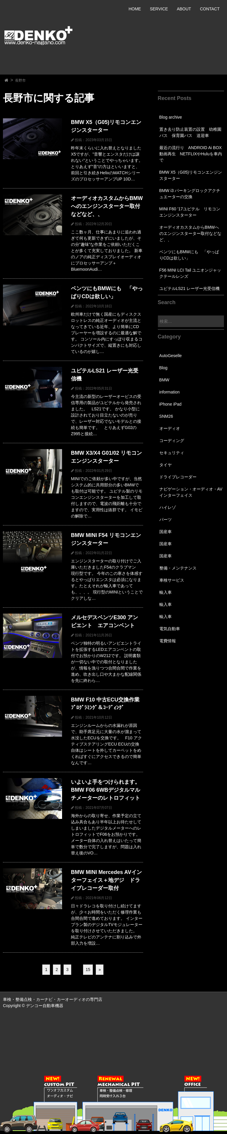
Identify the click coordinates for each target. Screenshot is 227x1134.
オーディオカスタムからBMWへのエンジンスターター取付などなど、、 (190, 233)
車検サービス (171, 580)
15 (88, 969)
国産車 (165, 531)
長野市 (20, 80)
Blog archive (170, 117)
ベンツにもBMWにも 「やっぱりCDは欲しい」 (189, 254)
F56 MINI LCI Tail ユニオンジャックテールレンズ (190, 273)
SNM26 (166, 416)
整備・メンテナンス (178, 568)
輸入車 (165, 592)
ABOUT (184, 9)
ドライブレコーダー (178, 477)
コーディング (171, 440)
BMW (164, 380)
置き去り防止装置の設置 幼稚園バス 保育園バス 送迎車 (190, 132)
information (169, 392)
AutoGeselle (170, 355)
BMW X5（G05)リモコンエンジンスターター (190, 175)
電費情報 (167, 640)
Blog (163, 367)
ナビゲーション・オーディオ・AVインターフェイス (191, 492)
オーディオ (169, 428)
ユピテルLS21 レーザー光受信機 (189, 288)
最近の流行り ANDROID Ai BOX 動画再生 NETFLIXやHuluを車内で (190, 153)
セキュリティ (171, 452)
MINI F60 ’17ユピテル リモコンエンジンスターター (189, 212)
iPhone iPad (170, 404)
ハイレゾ (167, 507)
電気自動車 (169, 628)
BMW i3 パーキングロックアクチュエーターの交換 (189, 193)
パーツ (165, 519)
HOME (135, 9)
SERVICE (159, 9)
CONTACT (210, 9)
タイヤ (165, 464)
